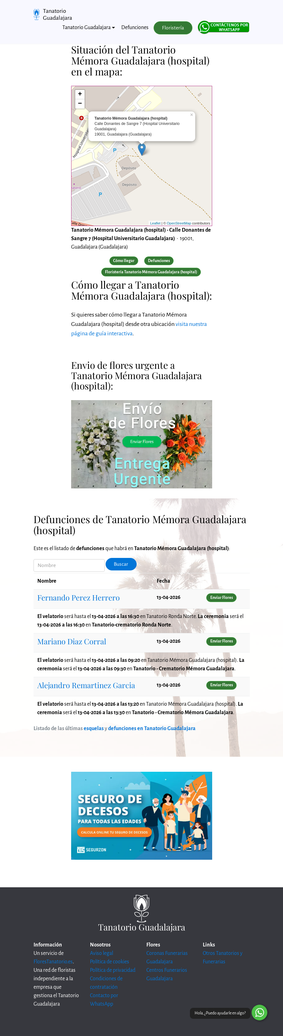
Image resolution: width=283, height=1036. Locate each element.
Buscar (121, 564)
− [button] (80, 104)
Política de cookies (109, 962)
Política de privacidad (112, 970)
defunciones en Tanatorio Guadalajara (152, 728)
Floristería (173, 28)
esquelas (94, 728)
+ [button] (80, 94)
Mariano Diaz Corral (71, 641)
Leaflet (155, 223)
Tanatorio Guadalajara (57, 14)
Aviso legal (101, 953)
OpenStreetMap (179, 223)
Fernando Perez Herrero (78, 597)
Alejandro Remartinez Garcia (86, 685)
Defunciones (135, 27)
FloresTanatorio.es (53, 962)
